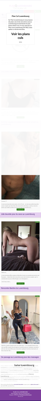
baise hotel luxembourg (28, 370)
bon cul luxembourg (17, 367)
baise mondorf (10, 367)
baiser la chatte (19, 372)
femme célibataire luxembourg (7, 365)
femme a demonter (26, 367)
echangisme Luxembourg (11, 369)
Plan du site (20, 396)
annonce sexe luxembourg (29, 372)
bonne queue (35, 369)
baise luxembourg (24, 365)
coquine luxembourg (5, 370)
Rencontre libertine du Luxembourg (14, 288)
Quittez (20, 42)
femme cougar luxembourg (32, 376)
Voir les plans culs (20, 36)
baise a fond (31, 379)
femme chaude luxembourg (7, 378)
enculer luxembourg (21, 376)
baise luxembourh (13, 376)
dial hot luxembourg (12, 372)
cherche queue (28, 369)
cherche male (20, 369)
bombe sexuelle (13, 374)
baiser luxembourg (9, 379)
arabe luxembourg (13, 380)
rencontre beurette (18, 384)
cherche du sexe (17, 377)
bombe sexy (24, 377)
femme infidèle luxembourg (16, 370)
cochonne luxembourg (22, 374)
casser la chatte (30, 377)
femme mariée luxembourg (21, 379)
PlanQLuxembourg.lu (25, 395)
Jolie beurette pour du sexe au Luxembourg (18, 214)
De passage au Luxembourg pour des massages (20, 357)
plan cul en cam (34, 384)
